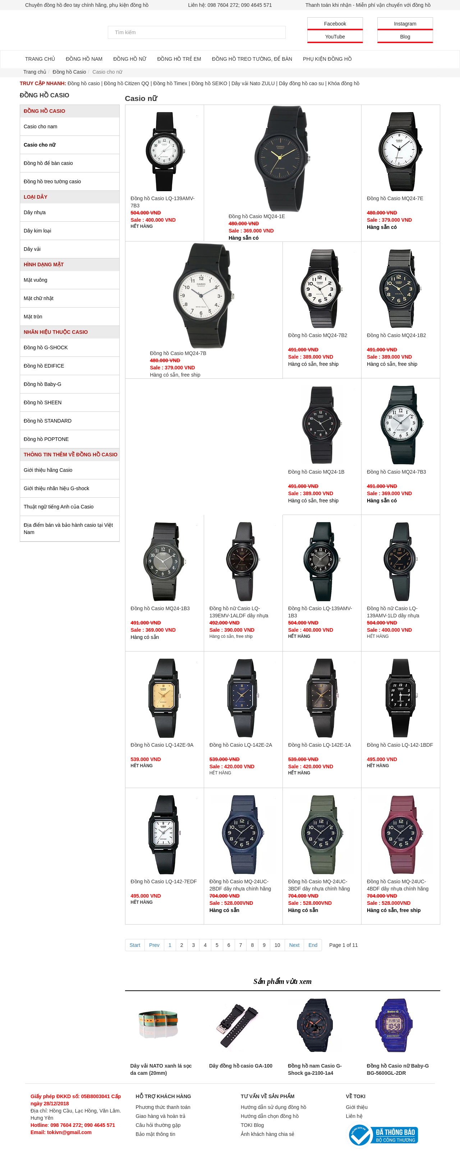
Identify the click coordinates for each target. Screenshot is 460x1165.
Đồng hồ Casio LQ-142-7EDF (164, 834)
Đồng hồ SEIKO (209, 83)
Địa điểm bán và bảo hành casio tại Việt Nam (68, 528)
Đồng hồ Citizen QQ (126, 83)
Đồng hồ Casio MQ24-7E (400, 151)
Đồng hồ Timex (170, 83)
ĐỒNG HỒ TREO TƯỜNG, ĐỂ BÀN (252, 59)
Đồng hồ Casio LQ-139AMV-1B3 (322, 561)
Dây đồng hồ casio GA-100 (240, 1066)
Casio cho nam (40, 126)
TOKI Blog (252, 1125)
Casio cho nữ (39, 145)
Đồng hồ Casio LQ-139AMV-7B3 (164, 151)
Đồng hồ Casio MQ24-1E (282, 159)
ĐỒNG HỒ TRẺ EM (179, 59)
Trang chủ (34, 72)
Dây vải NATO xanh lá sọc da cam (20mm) (161, 1069)
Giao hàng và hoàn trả (161, 1116)
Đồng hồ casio (84, 83)
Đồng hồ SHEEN (42, 402)
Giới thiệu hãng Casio (48, 470)
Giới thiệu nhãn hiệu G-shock (56, 488)
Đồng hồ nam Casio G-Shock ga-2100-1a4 (315, 1069)
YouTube (335, 37)
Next (294, 945)
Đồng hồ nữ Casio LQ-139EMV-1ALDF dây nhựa (243, 561)
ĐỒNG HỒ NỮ (129, 59)
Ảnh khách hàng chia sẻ (267, 1134)
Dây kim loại (37, 231)
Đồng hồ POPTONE (46, 439)
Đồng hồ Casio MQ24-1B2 (400, 288)
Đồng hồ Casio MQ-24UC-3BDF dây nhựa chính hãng (322, 834)
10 (277, 945)
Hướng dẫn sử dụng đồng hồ (273, 1107)
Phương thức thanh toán (163, 1107)
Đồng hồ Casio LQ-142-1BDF (400, 698)
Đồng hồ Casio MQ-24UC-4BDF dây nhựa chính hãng (400, 834)
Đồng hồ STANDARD (48, 421)
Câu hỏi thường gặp (158, 1125)
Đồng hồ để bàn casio (48, 163)
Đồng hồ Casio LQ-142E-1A (322, 698)
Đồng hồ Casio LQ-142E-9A (164, 698)
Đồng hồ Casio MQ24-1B (322, 425)
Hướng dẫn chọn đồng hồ (270, 1116)
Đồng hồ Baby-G (42, 384)
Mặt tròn (33, 316)
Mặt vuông (35, 280)
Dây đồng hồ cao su (301, 83)
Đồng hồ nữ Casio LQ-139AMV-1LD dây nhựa (400, 561)
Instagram (405, 24)
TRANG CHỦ (40, 59)
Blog (405, 37)
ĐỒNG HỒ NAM (84, 59)
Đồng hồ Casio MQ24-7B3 (400, 425)
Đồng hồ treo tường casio (52, 181)
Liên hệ (354, 1116)
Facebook (335, 24)
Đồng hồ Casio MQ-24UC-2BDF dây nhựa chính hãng (243, 834)
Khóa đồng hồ (344, 83)
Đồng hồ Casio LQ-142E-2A (243, 698)
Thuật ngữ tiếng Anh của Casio (58, 507)
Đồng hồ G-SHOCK (46, 347)
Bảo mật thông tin (155, 1134)
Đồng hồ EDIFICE (44, 366)
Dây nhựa (35, 212)
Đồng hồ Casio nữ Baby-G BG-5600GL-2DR (398, 1069)
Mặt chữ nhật (39, 298)
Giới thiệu (357, 1107)
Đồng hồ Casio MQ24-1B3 (164, 561)
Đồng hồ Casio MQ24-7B (204, 296)
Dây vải (32, 249)
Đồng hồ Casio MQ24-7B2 (322, 288)
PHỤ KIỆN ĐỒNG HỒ (327, 59)
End (312, 945)
